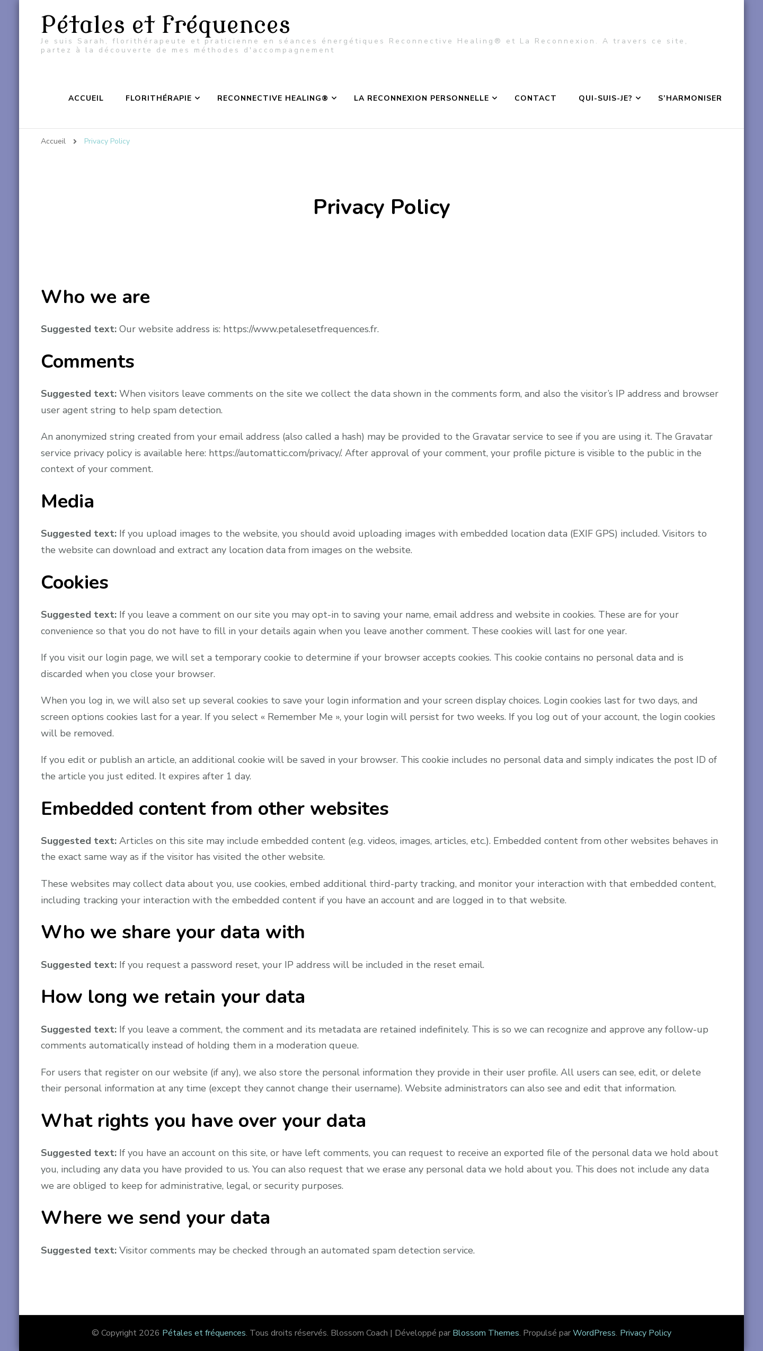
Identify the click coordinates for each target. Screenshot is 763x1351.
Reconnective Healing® (273, 98)
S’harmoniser (690, 98)
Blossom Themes (486, 1333)
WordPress (594, 1333)
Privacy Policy (645, 1333)
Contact (535, 98)
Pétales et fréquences (165, 25)
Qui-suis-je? (606, 98)
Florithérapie (159, 98)
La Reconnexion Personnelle (421, 98)
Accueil (86, 98)
